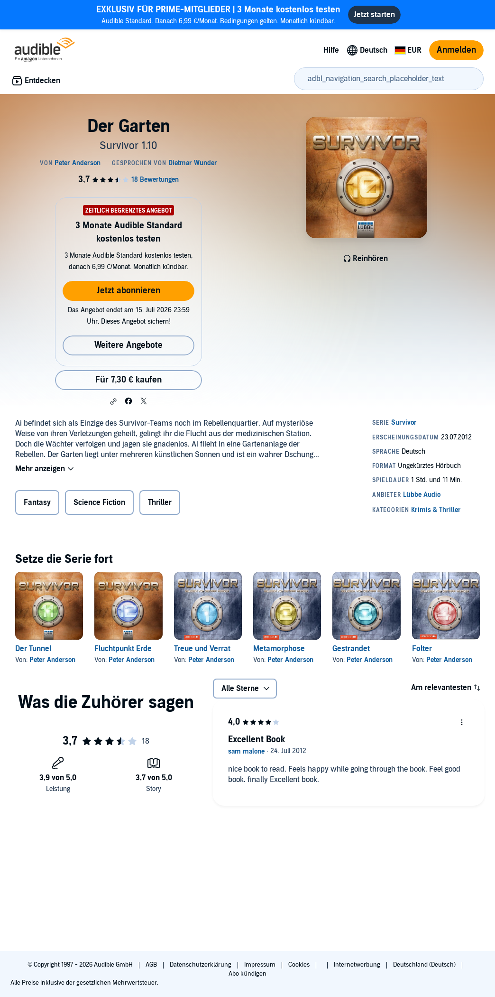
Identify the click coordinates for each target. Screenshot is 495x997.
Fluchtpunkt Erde (123, 648)
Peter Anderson (52, 660)
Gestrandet (351, 648)
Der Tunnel (33, 648)
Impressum (260, 965)
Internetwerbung (358, 965)
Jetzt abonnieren (128, 291)
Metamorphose (279, 648)
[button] (113, 401)
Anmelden (456, 50)
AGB (152, 965)
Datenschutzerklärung (201, 965)
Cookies (299, 965)
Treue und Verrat (202, 648)
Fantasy (37, 502)
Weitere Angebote (128, 345)
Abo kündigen (247, 974)
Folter (422, 648)
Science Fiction (99, 502)
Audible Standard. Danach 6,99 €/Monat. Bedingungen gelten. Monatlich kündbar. (218, 14)
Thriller (160, 502)
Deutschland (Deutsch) (425, 965)
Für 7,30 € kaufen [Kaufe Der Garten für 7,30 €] (128, 380)
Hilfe (331, 50)
